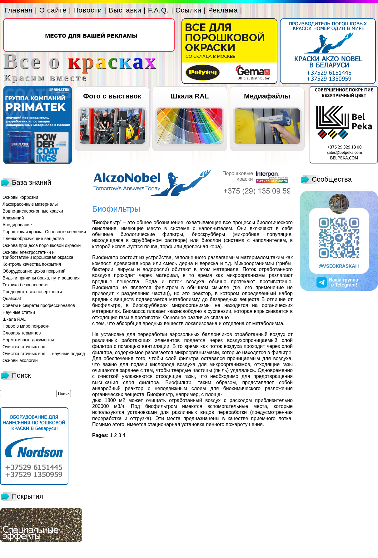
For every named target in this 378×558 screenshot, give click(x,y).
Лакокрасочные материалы (30, 204)
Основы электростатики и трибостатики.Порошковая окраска (37, 255)
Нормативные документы (28, 339)
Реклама (223, 10)
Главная (18, 10)
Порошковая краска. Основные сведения (44, 231)
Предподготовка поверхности (32, 291)
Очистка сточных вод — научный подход (43, 353)
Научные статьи (18, 312)
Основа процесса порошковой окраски (41, 245)
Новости (87, 10)
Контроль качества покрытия (31, 264)
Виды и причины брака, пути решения (41, 277)
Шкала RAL (190, 96)
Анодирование (17, 224)
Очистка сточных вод (23, 346)
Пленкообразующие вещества (33, 238)
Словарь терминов (21, 332)
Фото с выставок (112, 96)
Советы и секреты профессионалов (38, 305)
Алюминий (13, 217)
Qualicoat (11, 298)
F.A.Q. (158, 10)
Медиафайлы (267, 96)
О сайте (53, 10)
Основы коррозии (20, 197)
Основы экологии (20, 360)
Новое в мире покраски (26, 326)
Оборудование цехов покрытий (34, 271)
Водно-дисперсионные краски (32, 211)
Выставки (125, 10)
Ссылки (188, 10)
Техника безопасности (24, 284)
